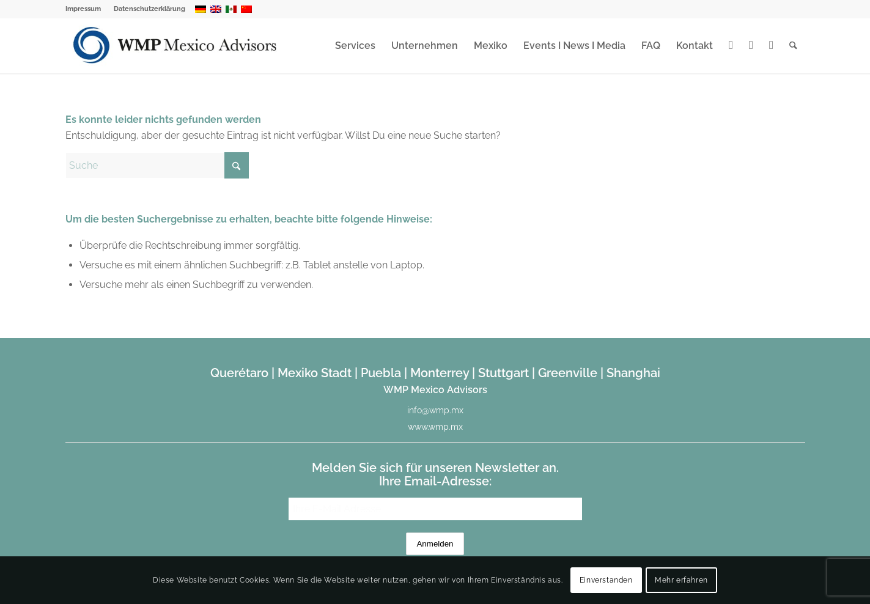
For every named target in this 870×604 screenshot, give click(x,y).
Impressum (83, 9)
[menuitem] (86, 9)
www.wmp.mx (435, 427)
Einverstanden (606, 580)
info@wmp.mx (435, 410)
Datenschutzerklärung (149, 9)
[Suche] (793, 45)
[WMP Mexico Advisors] (175, 45)
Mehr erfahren (681, 580)
